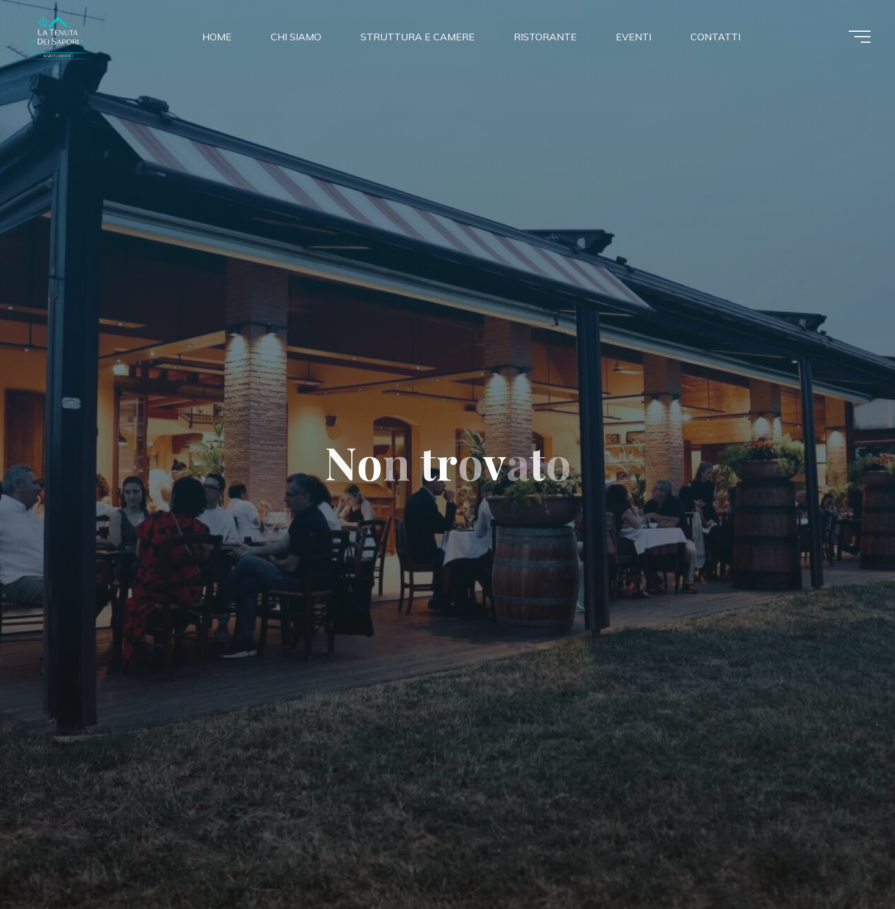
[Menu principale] (860, 37)
